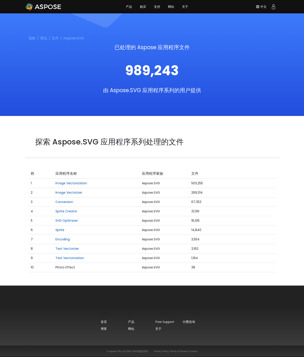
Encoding (62, 239)
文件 (55, 38)
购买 (143, 6)
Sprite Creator (66, 211)
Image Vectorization (71, 183)
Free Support (164, 322)
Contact (193, 351)
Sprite (59, 230)
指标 (32, 38)
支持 (157, 6)
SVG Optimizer (66, 220)
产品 (129, 6)
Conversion (64, 202)
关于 (185, 6)
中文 (261, 7)
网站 (171, 6)
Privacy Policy (161, 351)
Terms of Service (179, 351)
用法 (43, 38)
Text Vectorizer (67, 248)
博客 (104, 329)
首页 (104, 322)
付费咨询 (189, 322)
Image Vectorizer (68, 192)
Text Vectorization (69, 258)
